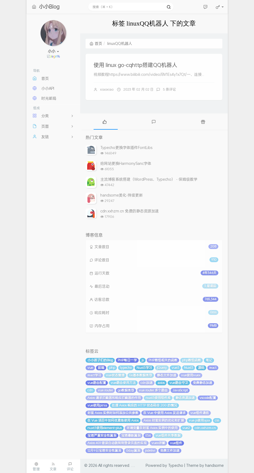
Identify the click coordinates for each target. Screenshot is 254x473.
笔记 (209, 360)
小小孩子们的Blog (100, 360)
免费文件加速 (169, 450)
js (143, 360)
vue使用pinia (97, 405)
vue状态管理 (115, 375)
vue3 (175, 367)
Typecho (175, 465)
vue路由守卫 (179, 382)
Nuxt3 (188, 367)
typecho (126, 367)
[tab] (104, 121)
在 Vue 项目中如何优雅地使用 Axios (113, 420)
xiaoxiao (106, 89)
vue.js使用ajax (199, 420)
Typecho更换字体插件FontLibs (126, 147)
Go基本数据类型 (140, 375)
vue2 (186, 428)
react (212, 367)
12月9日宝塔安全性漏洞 (104, 450)
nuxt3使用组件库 (158, 398)
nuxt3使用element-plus (104, 428)
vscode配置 (208, 398)
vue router (105, 390)
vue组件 (176, 443)
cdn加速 (147, 382)
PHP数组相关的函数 (163, 360)
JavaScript (180, 390)
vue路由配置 (96, 382)
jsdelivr (150, 450)
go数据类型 (126, 390)
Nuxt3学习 (144, 367)
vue (90, 367)
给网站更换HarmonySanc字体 (125, 163)
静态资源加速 (185, 398)
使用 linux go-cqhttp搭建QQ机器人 (135, 65)
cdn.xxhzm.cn (205, 428)
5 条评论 (169, 89)
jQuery (162, 367)
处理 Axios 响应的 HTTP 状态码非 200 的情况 (144, 405)
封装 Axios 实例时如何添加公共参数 (112, 413)
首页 (96, 43)
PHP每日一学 (127, 360)
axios (161, 382)
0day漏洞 (133, 450)
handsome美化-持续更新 (121, 195)
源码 (201, 367)
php (112, 367)
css (217, 420)
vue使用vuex (190, 375)
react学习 (94, 375)
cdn (90, 390)
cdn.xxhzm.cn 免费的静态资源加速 (129, 211)
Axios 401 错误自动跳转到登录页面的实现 (117, 443)
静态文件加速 (166, 375)
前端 (101, 367)
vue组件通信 (199, 413)
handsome (214, 465)
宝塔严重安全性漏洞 (101, 435)
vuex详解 (158, 443)
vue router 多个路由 (153, 390)
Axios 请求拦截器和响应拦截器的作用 (114, 398)
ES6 (148, 435)
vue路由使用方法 (123, 382)
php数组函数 (191, 360)
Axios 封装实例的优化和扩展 (163, 420)
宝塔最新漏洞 (131, 435)
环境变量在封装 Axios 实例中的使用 (152, 428)
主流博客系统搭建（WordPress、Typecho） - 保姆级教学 (148, 179)
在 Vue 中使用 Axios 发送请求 (164, 413)
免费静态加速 (202, 382)
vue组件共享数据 (168, 435)
